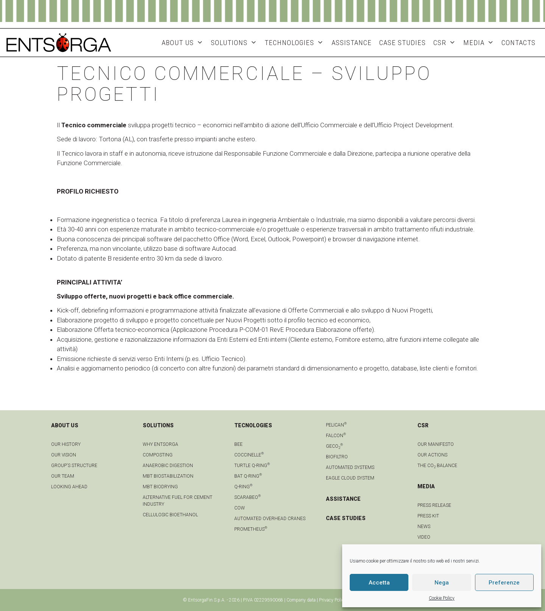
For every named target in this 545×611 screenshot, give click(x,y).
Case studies (402, 42)
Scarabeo (247, 497)
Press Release (434, 505)
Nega (441, 582)
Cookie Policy (442, 598)
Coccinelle (249, 455)
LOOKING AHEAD (69, 486)
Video (423, 537)
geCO (334, 446)
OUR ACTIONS (432, 455)
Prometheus (250, 529)
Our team (62, 476)
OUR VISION (63, 455)
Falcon (336, 435)
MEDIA (480, 43)
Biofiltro (337, 456)
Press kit (428, 516)
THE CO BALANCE (437, 465)
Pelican (336, 425)
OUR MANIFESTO (435, 444)
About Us (184, 43)
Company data (301, 600)
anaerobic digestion (168, 465)
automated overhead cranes (269, 518)
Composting (158, 455)
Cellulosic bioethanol (170, 514)
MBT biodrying (160, 486)
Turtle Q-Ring (252, 465)
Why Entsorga (160, 444)
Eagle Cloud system (350, 478)
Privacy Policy (332, 600)
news (423, 526)
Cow (239, 508)
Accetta (379, 582)
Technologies (296, 43)
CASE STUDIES (346, 518)
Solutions (236, 43)
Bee (238, 444)
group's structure (74, 465)
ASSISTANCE (352, 42)
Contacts (518, 42)
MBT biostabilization (168, 476)
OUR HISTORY (66, 444)
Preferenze (504, 582)
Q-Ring (243, 486)
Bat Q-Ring (248, 476)
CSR (446, 43)
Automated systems (350, 467)
